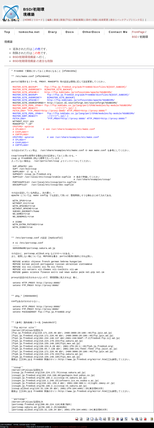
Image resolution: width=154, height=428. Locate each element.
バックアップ (124, 19)
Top (7, 32)
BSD (134, 36)
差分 (112, 19)
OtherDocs (91, 32)
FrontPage (138, 32)
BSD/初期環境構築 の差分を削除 (33, 61)
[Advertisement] (98, 8)
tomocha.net (29, 32)
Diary (52, 32)
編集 (49, 19)
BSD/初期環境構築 (24, 57)
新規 (56, 19)
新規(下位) (65, 19)
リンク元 (137, 19)
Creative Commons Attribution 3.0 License (69, 427)
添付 (88, 19)
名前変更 (103, 19)
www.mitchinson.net (17, 427)
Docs (70, 32)
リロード (38, 19)
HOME (27, 19)
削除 (95, 19)
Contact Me (118, 32)
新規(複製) (78, 19)
